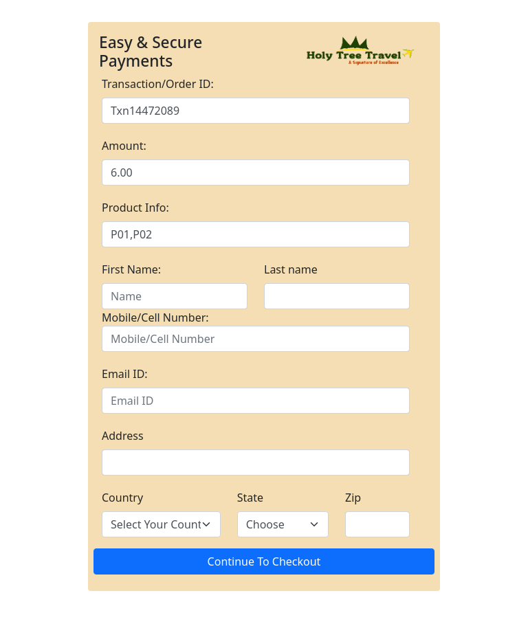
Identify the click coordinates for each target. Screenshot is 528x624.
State (250, 497)
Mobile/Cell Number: (155, 317)
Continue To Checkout (264, 561)
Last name (291, 269)
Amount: (124, 145)
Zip (353, 497)
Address (123, 435)
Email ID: (125, 373)
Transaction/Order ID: (158, 83)
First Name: (131, 269)
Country (122, 497)
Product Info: (135, 207)
